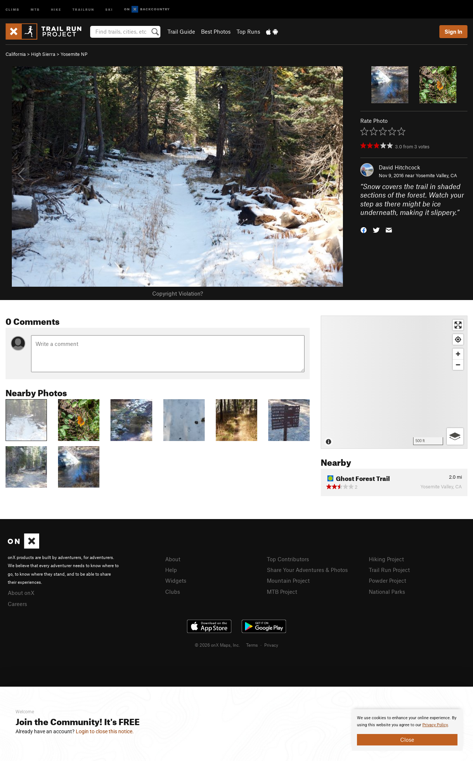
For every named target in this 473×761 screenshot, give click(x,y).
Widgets (175, 580)
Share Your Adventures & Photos (307, 569)
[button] (363, 229)
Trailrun (83, 9)
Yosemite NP (74, 54)
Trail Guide (181, 31)
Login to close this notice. (105, 731)
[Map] (394, 382)
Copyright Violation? (177, 293)
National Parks (387, 591)
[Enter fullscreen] (458, 325)
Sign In (453, 31)
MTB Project (282, 591)
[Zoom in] (458, 353)
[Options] (455, 436)
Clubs (172, 591)
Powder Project (387, 580)
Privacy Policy (435, 725)
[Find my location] (458, 339)
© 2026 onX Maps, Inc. (217, 644)
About (172, 559)
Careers (17, 603)
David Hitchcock (399, 167)
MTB (35, 9)
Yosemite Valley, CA (436, 175)
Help (171, 569)
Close (407, 739)
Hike (56, 9)
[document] (407, 729)
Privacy (271, 644)
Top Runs (248, 31)
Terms (252, 644)
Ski (109, 9)
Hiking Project (386, 559)
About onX (21, 592)
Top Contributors (288, 559)
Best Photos (216, 31)
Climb (13, 9)
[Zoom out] (458, 364)
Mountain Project (288, 580)
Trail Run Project (389, 569)
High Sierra (43, 54)
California (16, 54)
